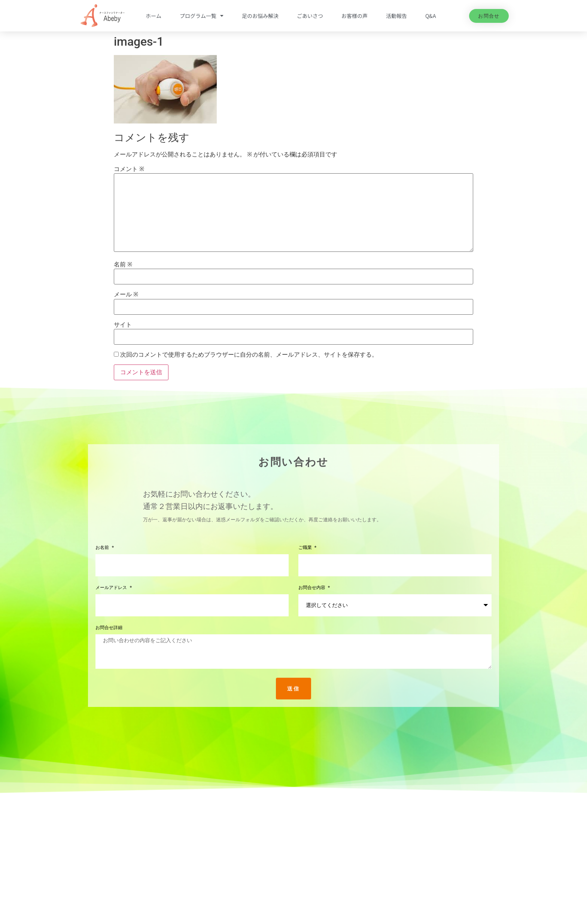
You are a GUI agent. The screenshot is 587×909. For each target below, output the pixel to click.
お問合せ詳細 (108, 627)
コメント (129, 169)
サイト (123, 325)
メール (126, 295)
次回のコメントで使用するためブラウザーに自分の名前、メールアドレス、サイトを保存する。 (249, 355)
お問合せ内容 (312, 587)
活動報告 (396, 15)
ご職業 (305, 547)
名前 (123, 265)
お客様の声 (354, 15)
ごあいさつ (310, 15)
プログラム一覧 (201, 15)
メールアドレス (111, 587)
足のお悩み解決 (260, 15)
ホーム (153, 15)
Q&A (430, 15)
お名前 (102, 547)
